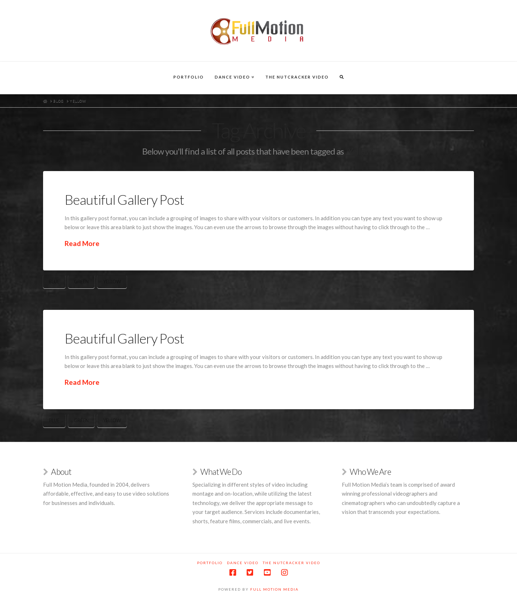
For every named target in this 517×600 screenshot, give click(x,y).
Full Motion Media (274, 589)
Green (81, 281)
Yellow (112, 281)
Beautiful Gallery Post (124, 200)
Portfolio (210, 563)
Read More (82, 243)
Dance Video (242, 563)
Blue (54, 281)
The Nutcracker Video (291, 563)
